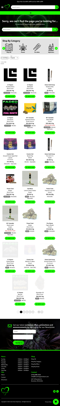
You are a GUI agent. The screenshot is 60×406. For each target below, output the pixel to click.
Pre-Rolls (37, 52)
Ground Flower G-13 (49, 261)
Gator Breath (49, 119)
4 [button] (30, 312)
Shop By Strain (35, 366)
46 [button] (39, 312)
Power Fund (10, 188)
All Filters (5, 57)
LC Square (10, 85)
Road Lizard (10, 225)
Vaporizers (51, 52)
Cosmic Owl (10, 154)
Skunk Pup (30, 156)
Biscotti (20, 294)
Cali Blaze (30, 188)
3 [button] (27, 312)
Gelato (30, 225)
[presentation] (23, 337)
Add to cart (10, 96)
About (3, 375)
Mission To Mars (30, 261)
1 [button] (21, 312)
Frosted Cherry (10, 86)
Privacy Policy (48, 402)
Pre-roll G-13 (49, 156)
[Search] (57, 7)
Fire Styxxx (50, 223)
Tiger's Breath (50, 225)
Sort (11, 56)
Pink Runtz (10, 119)
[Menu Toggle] (30, 13)
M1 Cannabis (30, 117)
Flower (23, 52)
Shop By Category (36, 361)
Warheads (30, 86)
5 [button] (33, 312)
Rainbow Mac (50, 86)
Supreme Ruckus (30, 119)
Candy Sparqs (10, 261)
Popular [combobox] (13, 58)
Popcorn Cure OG (50, 190)
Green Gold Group (50, 85)
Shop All (9, 52)
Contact (3, 377)
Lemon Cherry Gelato (30, 190)
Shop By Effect (35, 364)
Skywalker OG (40, 292)
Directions (4, 380)
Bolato (10, 190)
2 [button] (24, 312)
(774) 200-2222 (36, 375)
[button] (2, 7)
